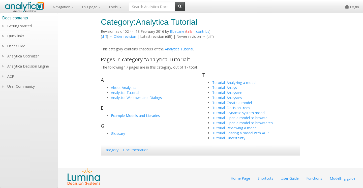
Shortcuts (265, 178)
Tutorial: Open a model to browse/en (242, 122)
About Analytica (123, 87)
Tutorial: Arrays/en (227, 92)
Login (352, 7)
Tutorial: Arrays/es (227, 97)
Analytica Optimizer (23, 56)
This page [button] (91, 7)
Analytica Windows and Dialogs (136, 97)
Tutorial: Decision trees (231, 107)
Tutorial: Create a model (232, 102)
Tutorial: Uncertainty (228, 138)
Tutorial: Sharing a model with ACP (240, 133)
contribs (202, 31)
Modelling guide (342, 178)
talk (189, 31)
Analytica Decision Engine (28, 66)
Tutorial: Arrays (224, 87)
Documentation (135, 149)
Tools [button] (114, 7)
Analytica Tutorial (179, 49)
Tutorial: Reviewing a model (234, 128)
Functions (314, 178)
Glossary (118, 133)
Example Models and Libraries (135, 115)
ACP (10, 76)
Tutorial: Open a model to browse (239, 117)
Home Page (240, 178)
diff (104, 36)
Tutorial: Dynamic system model (238, 112)
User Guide (16, 46)
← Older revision (122, 36)
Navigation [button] (63, 7)
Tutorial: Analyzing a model (234, 82)
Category (111, 149)
